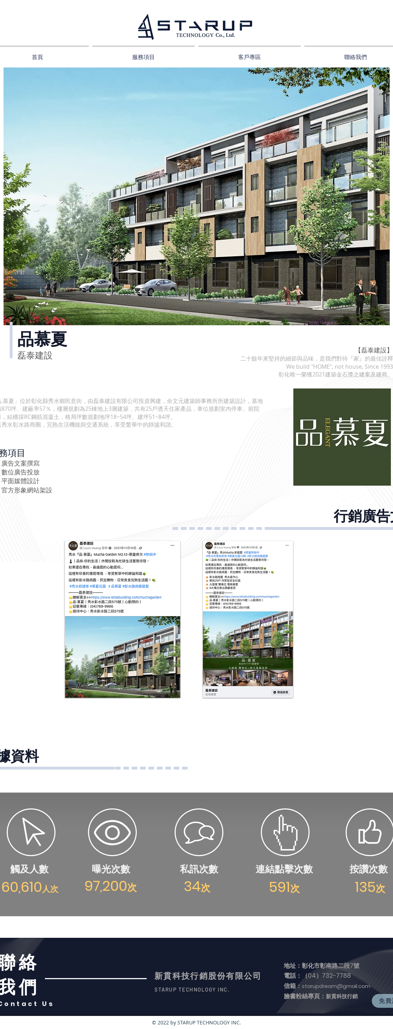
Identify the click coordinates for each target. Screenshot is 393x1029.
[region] (122, 619)
